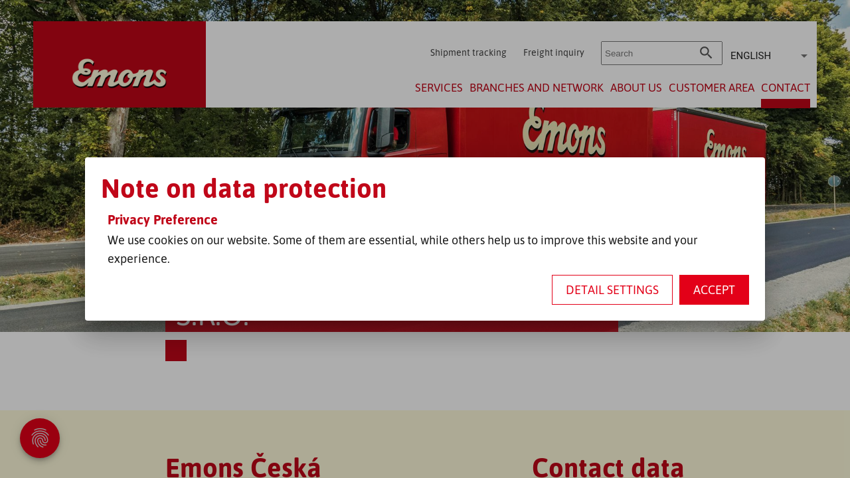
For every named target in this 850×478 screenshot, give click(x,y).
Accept (714, 289)
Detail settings (612, 289)
